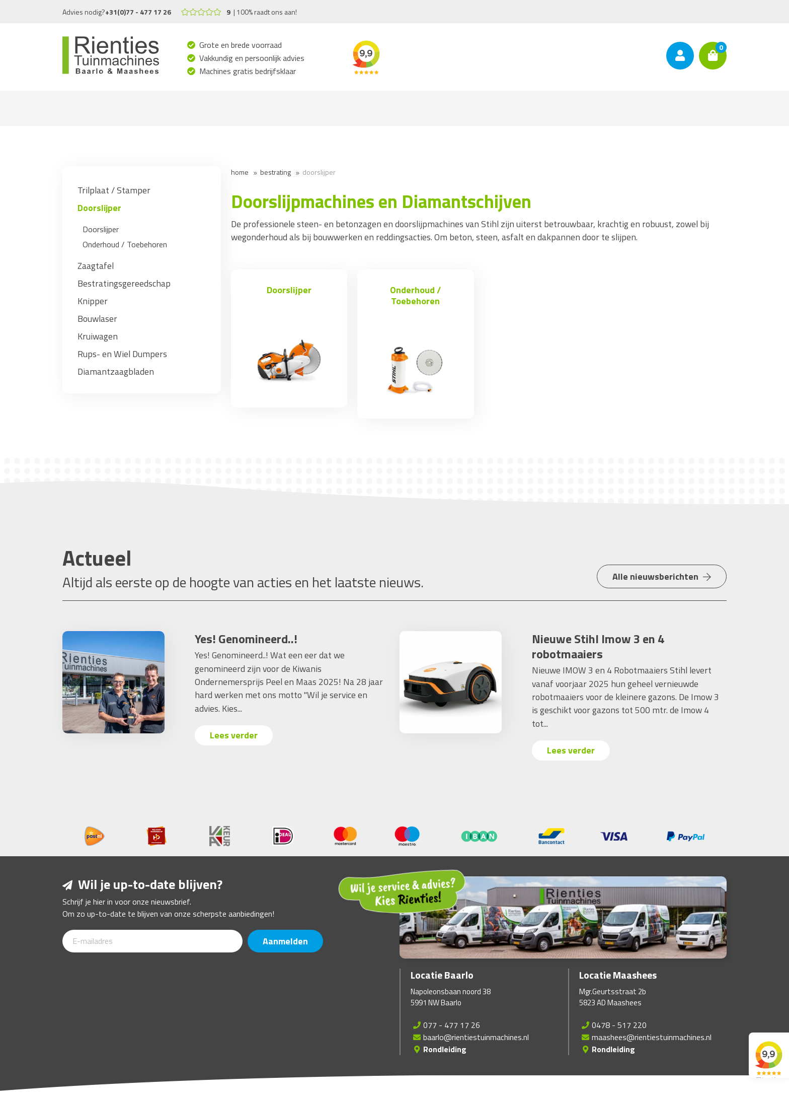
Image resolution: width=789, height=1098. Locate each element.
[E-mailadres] (152, 941)
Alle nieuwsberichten (661, 576)
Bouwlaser (97, 318)
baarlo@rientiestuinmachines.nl (476, 1037)
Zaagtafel (95, 265)
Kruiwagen (97, 336)
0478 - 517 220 (619, 1025)
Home (240, 172)
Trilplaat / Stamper (113, 190)
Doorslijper (99, 208)
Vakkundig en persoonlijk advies (252, 58)
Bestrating (275, 172)
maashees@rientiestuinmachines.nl (652, 1037)
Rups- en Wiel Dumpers (122, 354)
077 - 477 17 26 (451, 1025)
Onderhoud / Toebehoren (125, 244)
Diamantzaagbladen (115, 371)
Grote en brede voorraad (241, 45)
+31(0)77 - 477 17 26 (138, 12)
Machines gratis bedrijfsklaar (248, 71)
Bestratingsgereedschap (124, 283)
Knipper (92, 301)
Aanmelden (285, 941)
